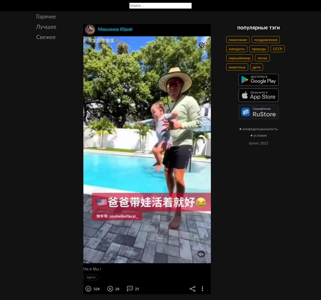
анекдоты (237, 49)
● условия (259, 135)
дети (257, 67)
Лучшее (46, 26)
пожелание (238, 39)
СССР (277, 49)
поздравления (265, 39)
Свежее (46, 36)
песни (262, 58)
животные (237, 67)
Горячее (46, 16)
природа (259, 49)
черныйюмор (239, 58)
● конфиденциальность (258, 129)
